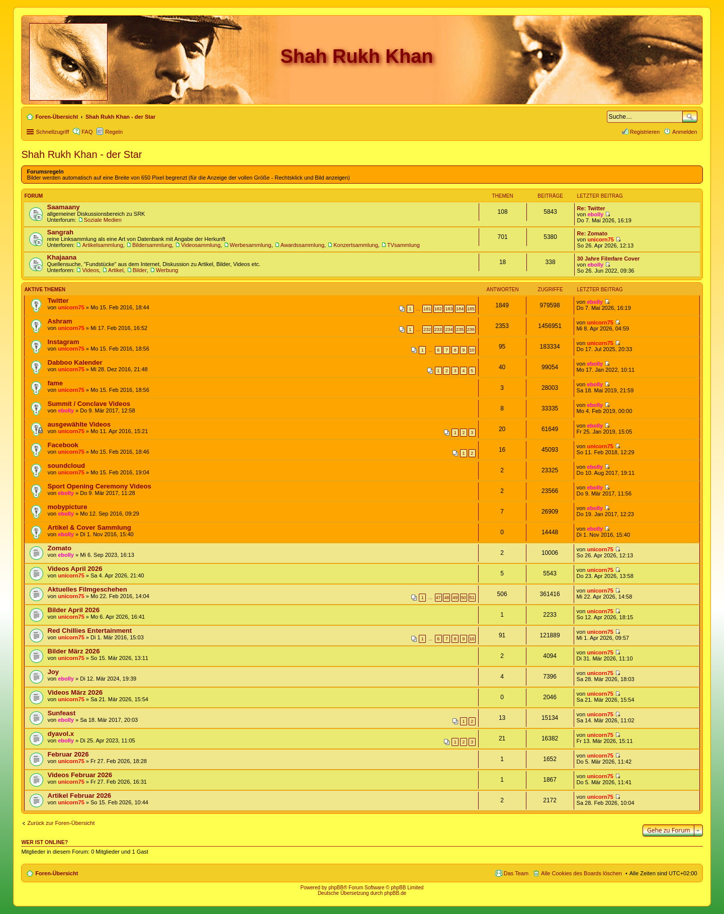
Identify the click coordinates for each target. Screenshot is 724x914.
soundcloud (66, 465)
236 (471, 329)
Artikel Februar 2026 (79, 795)
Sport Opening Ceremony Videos (99, 486)
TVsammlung (403, 245)
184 (460, 308)
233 (438, 329)
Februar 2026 (67, 754)
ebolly (595, 214)
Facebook (62, 445)
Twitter (57, 300)
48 (446, 597)
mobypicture (67, 507)
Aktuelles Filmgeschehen (87, 589)
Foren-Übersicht (56, 873)
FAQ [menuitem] (87, 132)
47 (438, 597)
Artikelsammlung (102, 245)
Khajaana (61, 257)
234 (448, 329)
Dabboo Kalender (74, 362)
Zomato (59, 548)
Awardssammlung (302, 245)
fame (55, 383)
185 (471, 308)
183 (448, 308)
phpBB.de (395, 893)
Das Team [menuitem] (516, 873)
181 (427, 308)
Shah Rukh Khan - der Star (81, 154)
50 (463, 597)
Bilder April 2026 (73, 610)
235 (460, 329)
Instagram (63, 342)
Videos (90, 270)
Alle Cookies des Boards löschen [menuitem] (581, 873)
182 (438, 308)
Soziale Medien (103, 220)
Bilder (140, 270)
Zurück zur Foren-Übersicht (61, 823)
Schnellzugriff (52, 132)
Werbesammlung (251, 245)
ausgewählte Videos (79, 424)
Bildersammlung (152, 245)
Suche (689, 117)
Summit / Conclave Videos (88, 403)
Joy (53, 672)
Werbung (167, 270)
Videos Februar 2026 (79, 775)
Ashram (59, 321)
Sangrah (60, 232)
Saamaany (63, 207)
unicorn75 (600, 239)
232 (427, 329)
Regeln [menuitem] (114, 132)
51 (472, 597)
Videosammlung (201, 245)
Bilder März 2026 (73, 651)
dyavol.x (60, 733)
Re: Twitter (591, 208)
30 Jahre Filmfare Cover (608, 259)
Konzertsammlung (355, 245)
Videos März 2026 (75, 692)
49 (455, 597)
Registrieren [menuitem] (645, 132)
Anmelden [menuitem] (684, 132)
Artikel (116, 270)
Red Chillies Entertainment (89, 630)
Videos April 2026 (74, 568)
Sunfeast (61, 713)
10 (472, 350)
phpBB (335, 887)
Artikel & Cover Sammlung (89, 527)
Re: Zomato (592, 233)
